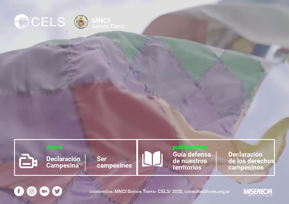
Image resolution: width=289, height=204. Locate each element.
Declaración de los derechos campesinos (251, 161)
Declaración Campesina (63, 162)
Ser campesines (114, 162)
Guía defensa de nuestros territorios (192, 161)
